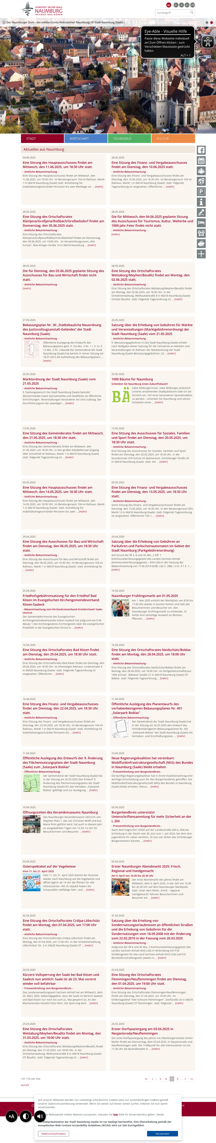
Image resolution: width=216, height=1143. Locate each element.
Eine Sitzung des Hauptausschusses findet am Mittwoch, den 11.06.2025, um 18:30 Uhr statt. (58, 164)
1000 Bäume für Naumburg (132, 379)
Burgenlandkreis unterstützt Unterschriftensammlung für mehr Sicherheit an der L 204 (151, 816)
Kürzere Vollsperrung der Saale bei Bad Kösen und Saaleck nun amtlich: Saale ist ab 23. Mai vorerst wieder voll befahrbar (61, 979)
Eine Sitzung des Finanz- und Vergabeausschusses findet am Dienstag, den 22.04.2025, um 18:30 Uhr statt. (60, 708)
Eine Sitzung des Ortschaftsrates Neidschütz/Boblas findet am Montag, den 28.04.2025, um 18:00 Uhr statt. (151, 654)
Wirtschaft (79, 138)
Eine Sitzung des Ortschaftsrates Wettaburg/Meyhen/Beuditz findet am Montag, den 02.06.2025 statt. (151, 275)
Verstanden (162, 1133)
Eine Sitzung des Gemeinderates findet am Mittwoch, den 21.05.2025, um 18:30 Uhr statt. (63, 435)
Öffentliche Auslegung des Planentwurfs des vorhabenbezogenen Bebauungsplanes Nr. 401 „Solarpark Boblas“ (147, 708)
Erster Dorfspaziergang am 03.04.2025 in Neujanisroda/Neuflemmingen (142, 1031)
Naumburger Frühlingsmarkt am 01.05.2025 (145, 596)
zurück (25, 1085)
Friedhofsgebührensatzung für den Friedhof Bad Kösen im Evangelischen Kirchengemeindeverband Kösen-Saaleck (61, 600)
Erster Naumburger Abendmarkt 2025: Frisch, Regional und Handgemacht (146, 868)
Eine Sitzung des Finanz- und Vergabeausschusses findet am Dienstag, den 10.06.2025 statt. (149, 164)
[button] (40, 1116)
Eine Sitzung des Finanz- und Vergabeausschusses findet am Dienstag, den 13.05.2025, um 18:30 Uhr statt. (149, 491)
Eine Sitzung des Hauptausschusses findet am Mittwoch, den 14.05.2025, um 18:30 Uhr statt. (58, 489)
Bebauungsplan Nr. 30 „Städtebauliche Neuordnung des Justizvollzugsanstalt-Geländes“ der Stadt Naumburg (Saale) (62, 329)
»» (191, 1078)
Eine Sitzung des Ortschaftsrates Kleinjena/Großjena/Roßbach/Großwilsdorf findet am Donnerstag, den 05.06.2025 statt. (63, 221)
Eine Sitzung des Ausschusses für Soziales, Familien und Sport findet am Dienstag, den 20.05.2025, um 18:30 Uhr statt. (151, 437)
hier (115, 1114)
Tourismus (122, 138)
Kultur (163, 138)
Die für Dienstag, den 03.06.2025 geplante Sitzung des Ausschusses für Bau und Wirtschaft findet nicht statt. (63, 275)
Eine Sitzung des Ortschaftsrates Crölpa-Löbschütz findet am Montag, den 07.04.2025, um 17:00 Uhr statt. (61, 925)
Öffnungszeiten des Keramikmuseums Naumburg (60, 812)
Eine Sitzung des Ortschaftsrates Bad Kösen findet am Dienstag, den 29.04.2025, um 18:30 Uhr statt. (61, 652)
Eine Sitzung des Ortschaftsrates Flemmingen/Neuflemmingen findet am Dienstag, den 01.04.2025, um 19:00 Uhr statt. (149, 979)
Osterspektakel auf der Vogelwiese (49, 866)
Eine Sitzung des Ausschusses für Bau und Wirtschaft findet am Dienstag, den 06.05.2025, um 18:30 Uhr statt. (63, 545)
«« (146, 1078)
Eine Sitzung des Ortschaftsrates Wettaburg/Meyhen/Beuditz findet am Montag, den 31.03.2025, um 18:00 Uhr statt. (62, 1033)
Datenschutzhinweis (53, 1133)
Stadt (31, 138)
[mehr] (99, 186)
